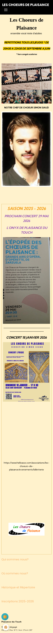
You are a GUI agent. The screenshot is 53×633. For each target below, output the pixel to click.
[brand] (25, 4)
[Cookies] (6, 627)
